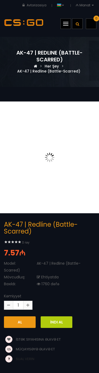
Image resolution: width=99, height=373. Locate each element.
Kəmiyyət (12, 296)
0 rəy (26, 242)
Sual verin (25, 358)
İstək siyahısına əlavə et (33, 339)
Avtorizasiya (36, 5)
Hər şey (52, 66)
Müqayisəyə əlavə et (30, 349)
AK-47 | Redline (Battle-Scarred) (48, 71)
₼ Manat (85, 5)
